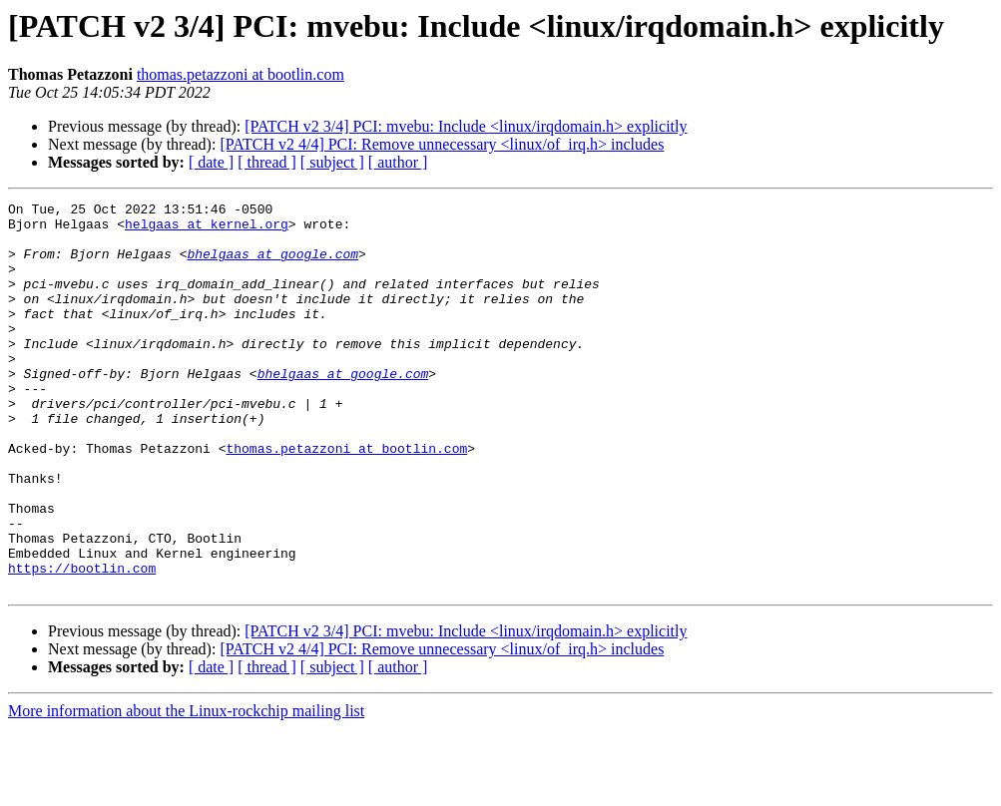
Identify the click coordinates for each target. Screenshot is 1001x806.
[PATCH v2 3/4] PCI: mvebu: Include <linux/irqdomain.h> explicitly (466, 126)
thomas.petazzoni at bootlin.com (240, 74)
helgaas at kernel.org (206, 229)
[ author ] (398, 162)
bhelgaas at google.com (272, 265)
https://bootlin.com (82, 642)
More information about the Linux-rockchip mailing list (186, 788)
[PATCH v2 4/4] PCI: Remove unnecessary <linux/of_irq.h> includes (442, 144)
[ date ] (211, 162)
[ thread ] (267, 162)
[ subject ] (332, 162)
